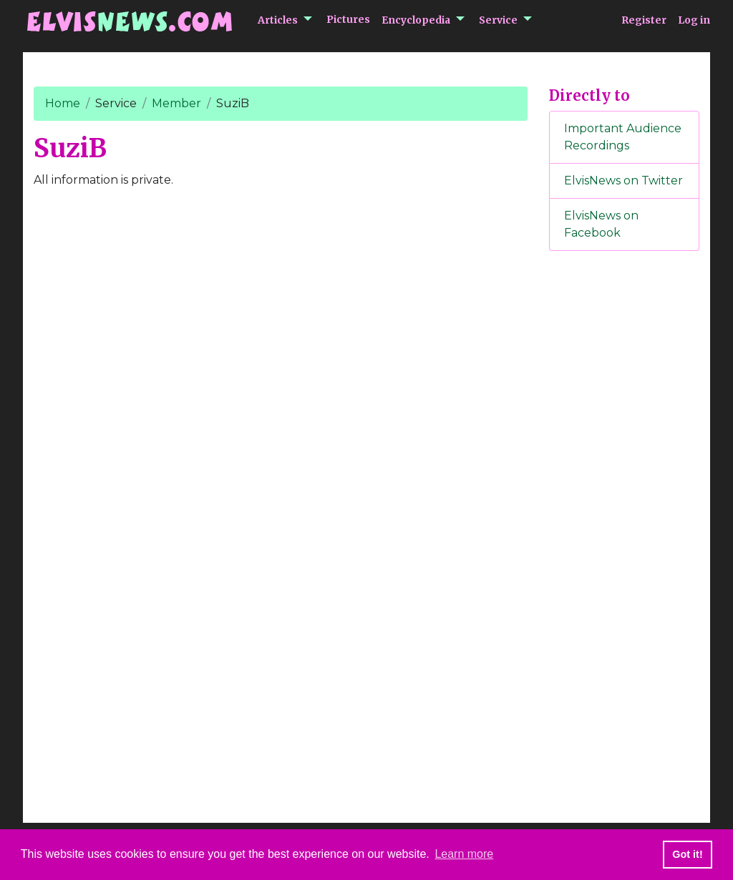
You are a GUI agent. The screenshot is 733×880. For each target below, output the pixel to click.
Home (62, 103)
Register (643, 20)
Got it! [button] (687, 854)
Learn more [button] (464, 854)
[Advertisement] (624, 499)
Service (498, 20)
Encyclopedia (416, 20)
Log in (694, 20)
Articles (278, 20)
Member (176, 103)
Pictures (348, 19)
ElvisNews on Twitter (623, 180)
